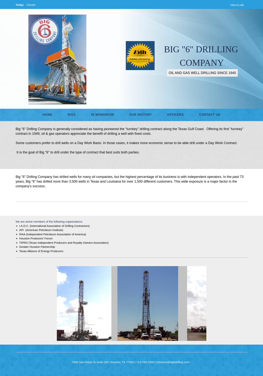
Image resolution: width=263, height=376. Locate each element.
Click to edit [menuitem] (237, 5)
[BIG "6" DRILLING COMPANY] (57, 59)
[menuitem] (47, 115)
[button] (86, 303)
